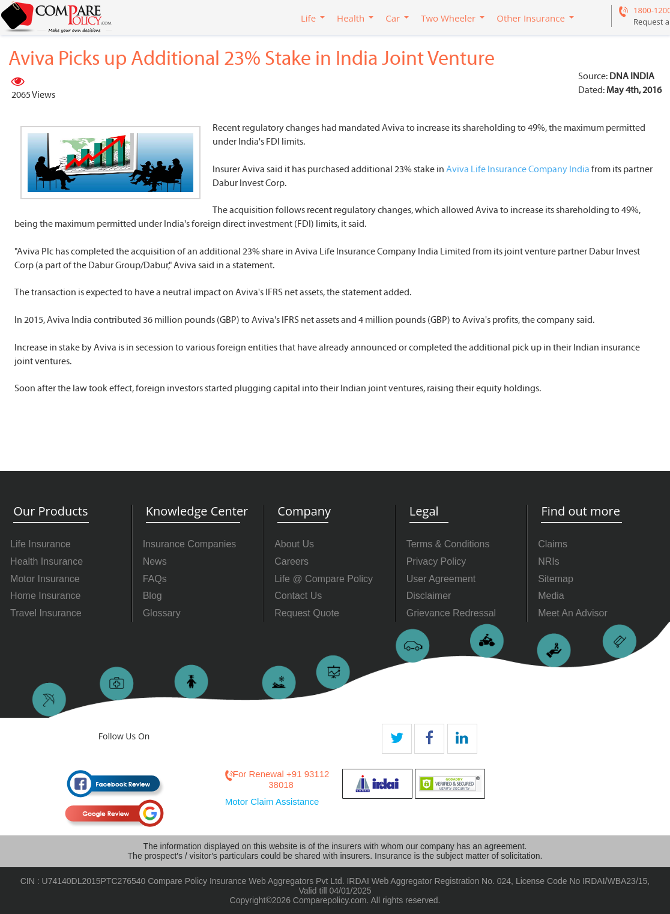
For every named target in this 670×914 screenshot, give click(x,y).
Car (392, 18)
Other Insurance (530, 18)
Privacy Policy (436, 561)
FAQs (155, 579)
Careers (291, 561)
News (155, 561)
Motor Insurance (45, 579)
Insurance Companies (190, 544)
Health (350, 18)
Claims (552, 544)
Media (551, 596)
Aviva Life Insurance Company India (518, 169)
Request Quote (306, 613)
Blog (152, 596)
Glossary (162, 613)
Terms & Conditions (448, 544)
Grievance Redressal (451, 613)
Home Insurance (45, 596)
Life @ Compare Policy (323, 579)
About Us (294, 544)
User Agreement (441, 579)
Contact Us (298, 596)
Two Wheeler (448, 18)
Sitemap (555, 579)
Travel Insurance (46, 613)
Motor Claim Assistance (272, 801)
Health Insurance (46, 561)
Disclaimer (428, 596)
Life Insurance (40, 544)
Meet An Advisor (573, 613)
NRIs (549, 561)
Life (308, 18)
